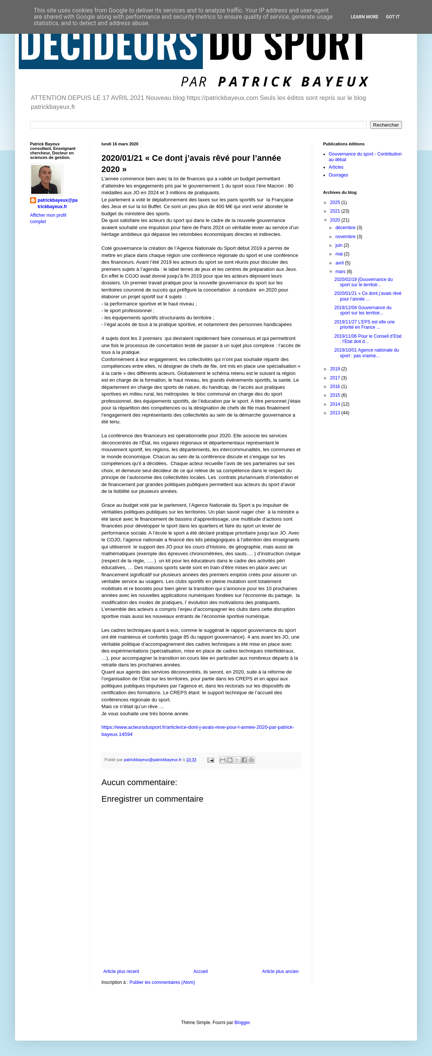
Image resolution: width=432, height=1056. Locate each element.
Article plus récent (121, 971)
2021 (335, 211)
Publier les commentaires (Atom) (162, 982)
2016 (335, 386)
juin (339, 245)
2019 (335, 369)
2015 (335, 395)
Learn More (365, 17)
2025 (335, 202)
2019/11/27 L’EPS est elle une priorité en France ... (364, 324)
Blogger (242, 1022)
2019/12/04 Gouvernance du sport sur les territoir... (362, 310)
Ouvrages (338, 175)
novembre (346, 236)
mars (341, 271)
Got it (393, 17)
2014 (335, 404)
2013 (335, 412)
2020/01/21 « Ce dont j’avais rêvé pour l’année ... (368, 296)
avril (340, 263)
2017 (335, 378)
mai (339, 254)
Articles (336, 167)
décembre (346, 227)
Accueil (200, 971)
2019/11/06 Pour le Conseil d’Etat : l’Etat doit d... (368, 339)
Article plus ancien (280, 971)
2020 (335, 220)
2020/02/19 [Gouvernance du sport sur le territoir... (363, 282)
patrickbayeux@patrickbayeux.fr (57, 203)
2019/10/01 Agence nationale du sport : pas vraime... (366, 352)
